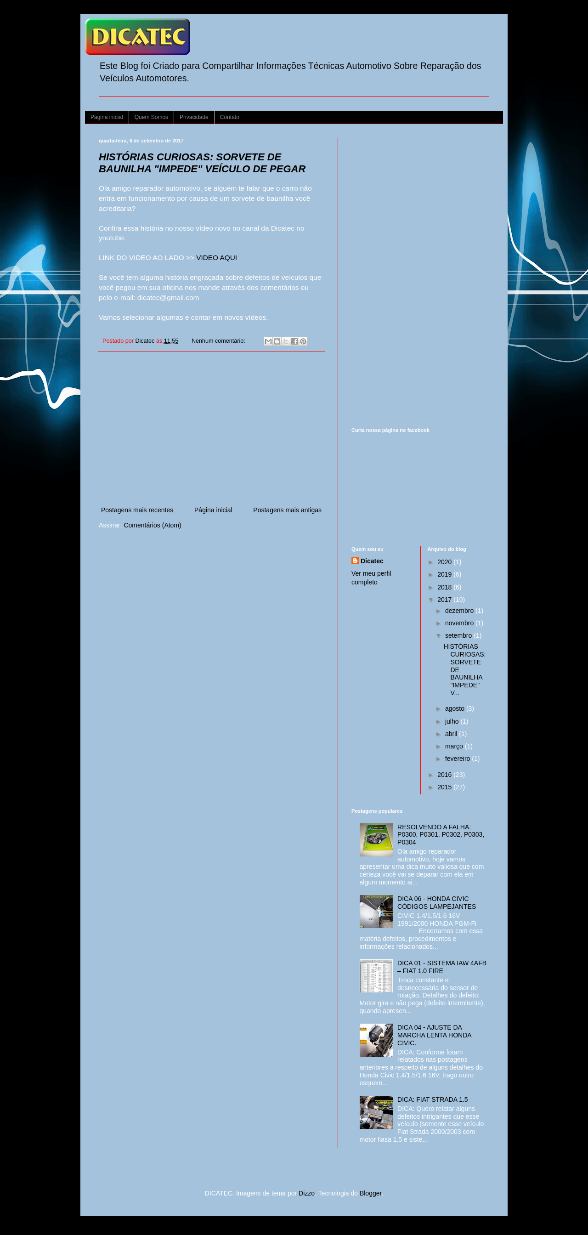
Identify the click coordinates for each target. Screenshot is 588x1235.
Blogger (370, 1193)
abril (452, 733)
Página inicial (106, 117)
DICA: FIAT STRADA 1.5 (432, 1099)
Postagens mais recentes (137, 510)
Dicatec (372, 561)
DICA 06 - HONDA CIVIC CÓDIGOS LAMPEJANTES (436, 902)
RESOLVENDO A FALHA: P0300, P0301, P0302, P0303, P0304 (440, 834)
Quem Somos (151, 117)
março (455, 746)
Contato (229, 117)
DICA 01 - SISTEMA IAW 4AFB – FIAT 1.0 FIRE (441, 966)
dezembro (460, 610)
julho (452, 721)
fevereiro (458, 758)
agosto (455, 708)
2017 (445, 599)
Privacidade (194, 117)
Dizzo (307, 1193)
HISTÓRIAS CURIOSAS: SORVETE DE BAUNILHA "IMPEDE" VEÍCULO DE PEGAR (202, 163)
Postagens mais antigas (287, 510)
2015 (445, 787)
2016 (445, 774)
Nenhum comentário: (219, 341)
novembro (460, 623)
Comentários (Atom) (152, 525)
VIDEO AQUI (216, 257)
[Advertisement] (211, 428)
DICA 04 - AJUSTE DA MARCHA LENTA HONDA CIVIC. (434, 1035)
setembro (459, 635)
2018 (445, 587)
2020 (445, 562)
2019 (445, 574)
